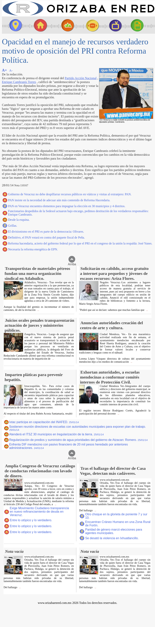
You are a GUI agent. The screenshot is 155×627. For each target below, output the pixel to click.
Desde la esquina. (18, 219)
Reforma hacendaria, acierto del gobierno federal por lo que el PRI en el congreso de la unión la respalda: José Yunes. (80, 243)
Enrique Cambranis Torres (19, 82)
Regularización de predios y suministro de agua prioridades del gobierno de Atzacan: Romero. (78, 439)
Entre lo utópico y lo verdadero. (31, 520)
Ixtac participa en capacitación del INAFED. (44, 422)
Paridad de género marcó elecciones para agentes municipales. (113, 531)
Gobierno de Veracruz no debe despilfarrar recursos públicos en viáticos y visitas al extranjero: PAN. (69, 194)
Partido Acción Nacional (81, 78)
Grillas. (12, 225)
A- (11, 70)
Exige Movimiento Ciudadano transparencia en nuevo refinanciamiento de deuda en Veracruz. (39, 511)
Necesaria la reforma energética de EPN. (33, 249)
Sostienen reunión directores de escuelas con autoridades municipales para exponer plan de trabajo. (77, 428)
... (38, 310)
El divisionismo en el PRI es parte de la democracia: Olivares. (46, 231)
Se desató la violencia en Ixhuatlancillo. (112, 538)
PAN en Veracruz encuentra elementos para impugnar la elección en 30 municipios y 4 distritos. (66, 206)
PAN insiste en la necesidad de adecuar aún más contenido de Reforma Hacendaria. (59, 200)
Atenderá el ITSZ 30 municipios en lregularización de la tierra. (56, 434)
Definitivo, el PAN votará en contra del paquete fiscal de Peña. (46, 237)
